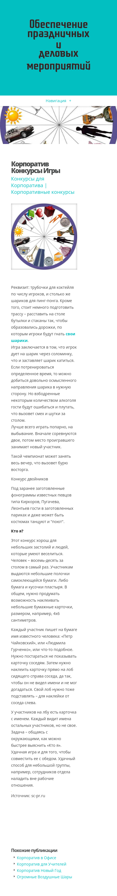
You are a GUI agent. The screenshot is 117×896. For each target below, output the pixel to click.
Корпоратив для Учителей (41, 864)
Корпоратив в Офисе (36, 857)
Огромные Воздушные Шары (44, 876)
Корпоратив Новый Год (39, 870)
